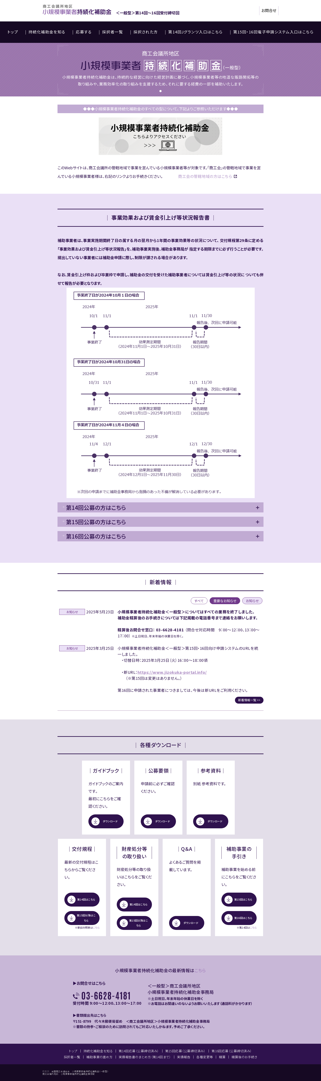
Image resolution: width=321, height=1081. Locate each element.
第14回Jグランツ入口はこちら (195, 32)
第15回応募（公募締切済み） (185, 1051)
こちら (96, 927)
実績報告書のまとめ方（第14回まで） (145, 1057)
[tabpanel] (160, 69)
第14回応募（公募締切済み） (139, 1051)
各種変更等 (204, 1057)
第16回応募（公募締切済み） (232, 1051)
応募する (84, 32)
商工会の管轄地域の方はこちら (205, 176)
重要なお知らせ (224, 600)
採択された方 (145, 32)
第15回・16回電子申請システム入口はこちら (273, 32)
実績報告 (183, 1057)
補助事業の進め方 (99, 1057)
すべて (199, 600)
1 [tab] (160, 91)
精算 (222, 1057)
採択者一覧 (112, 32)
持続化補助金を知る (47, 32)
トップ (13, 32)
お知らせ (252, 600)
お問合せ (268, 10)
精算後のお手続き (244, 1057)
